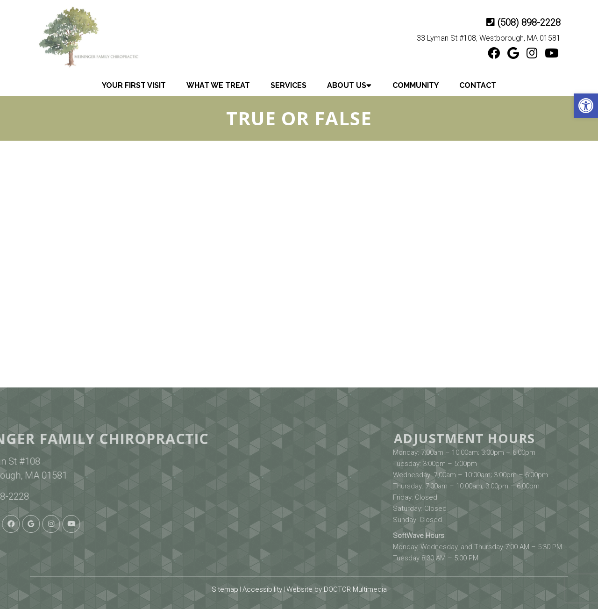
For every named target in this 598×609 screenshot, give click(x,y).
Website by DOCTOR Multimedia (336, 589)
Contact (477, 85)
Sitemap (225, 589)
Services (288, 85)
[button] (586, 105)
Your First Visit (134, 85)
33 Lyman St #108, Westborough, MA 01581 (489, 38)
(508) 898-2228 (529, 22)
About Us (346, 85)
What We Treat (218, 85)
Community (415, 85)
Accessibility (262, 589)
